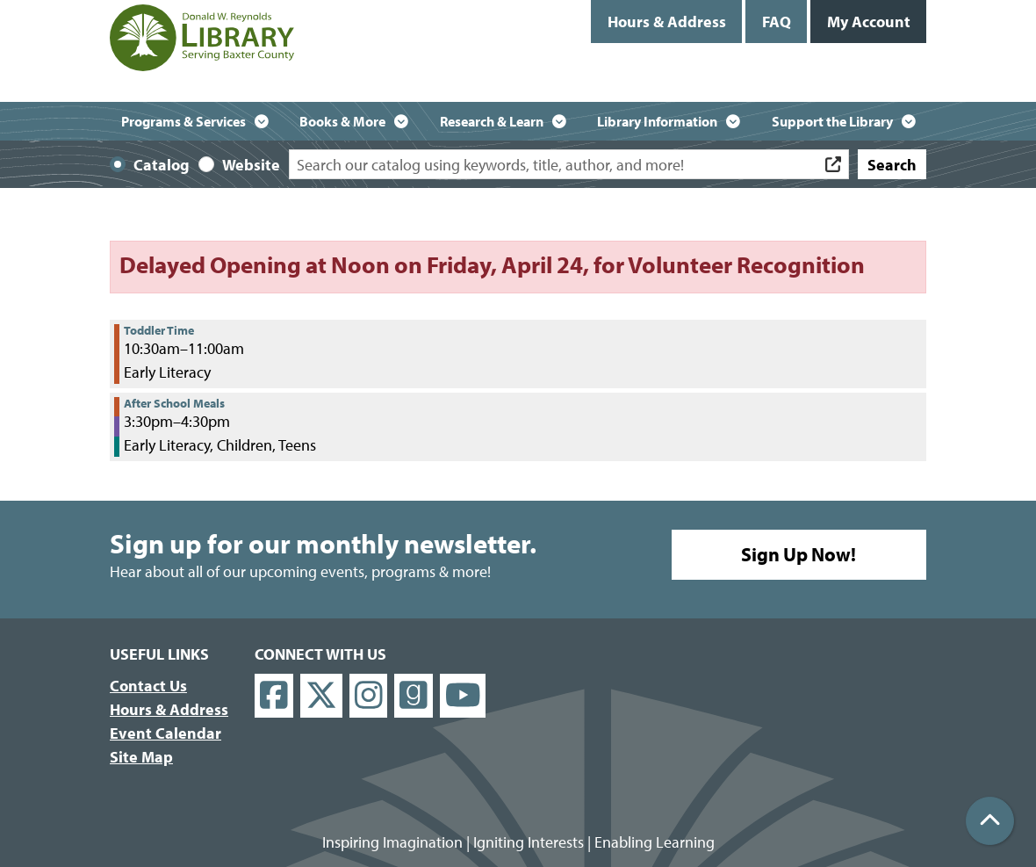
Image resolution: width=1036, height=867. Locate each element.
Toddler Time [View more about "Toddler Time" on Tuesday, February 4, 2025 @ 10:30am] (159, 330)
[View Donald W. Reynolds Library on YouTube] (463, 696)
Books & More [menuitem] (342, 121)
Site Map (141, 757)
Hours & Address (667, 21)
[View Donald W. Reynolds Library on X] (321, 696)
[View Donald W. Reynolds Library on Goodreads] (413, 696)
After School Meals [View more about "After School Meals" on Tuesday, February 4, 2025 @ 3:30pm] (174, 403)
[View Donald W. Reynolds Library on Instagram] (368, 696)
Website (251, 165)
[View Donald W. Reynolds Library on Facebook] (274, 696)
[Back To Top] (990, 821)
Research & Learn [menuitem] (491, 121)
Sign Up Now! (798, 554)
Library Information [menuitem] (657, 121)
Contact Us (148, 686)
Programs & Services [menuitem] (183, 121)
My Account (868, 21)
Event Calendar (165, 733)
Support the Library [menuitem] (832, 121)
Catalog (161, 165)
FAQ (776, 21)
